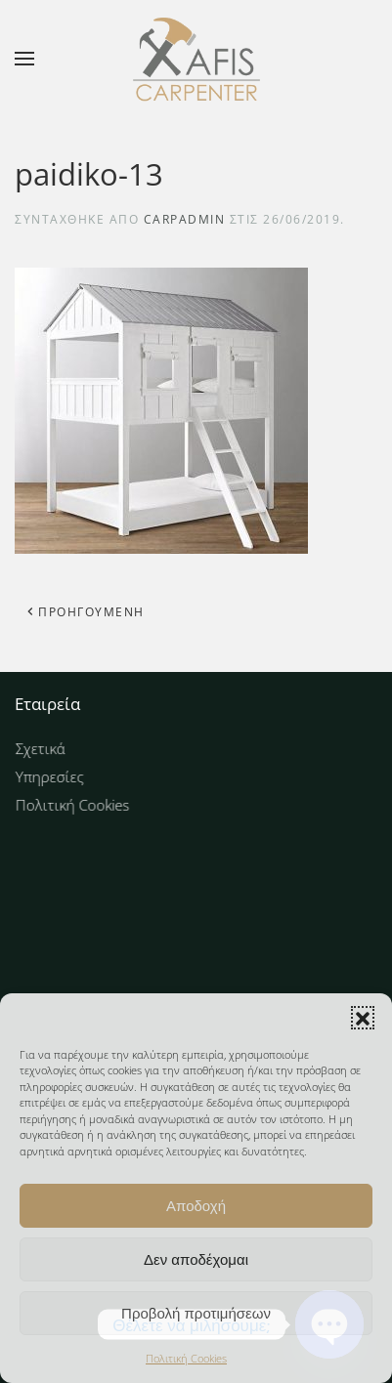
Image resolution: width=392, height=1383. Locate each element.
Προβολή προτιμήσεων (196, 1313)
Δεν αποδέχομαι (196, 1259)
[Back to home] (196, 58)
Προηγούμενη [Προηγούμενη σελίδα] (85, 612)
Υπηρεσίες (60, 776)
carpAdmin (185, 219)
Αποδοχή (196, 1205)
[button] (362, 1017)
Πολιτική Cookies (186, 1358)
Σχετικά (52, 750)
